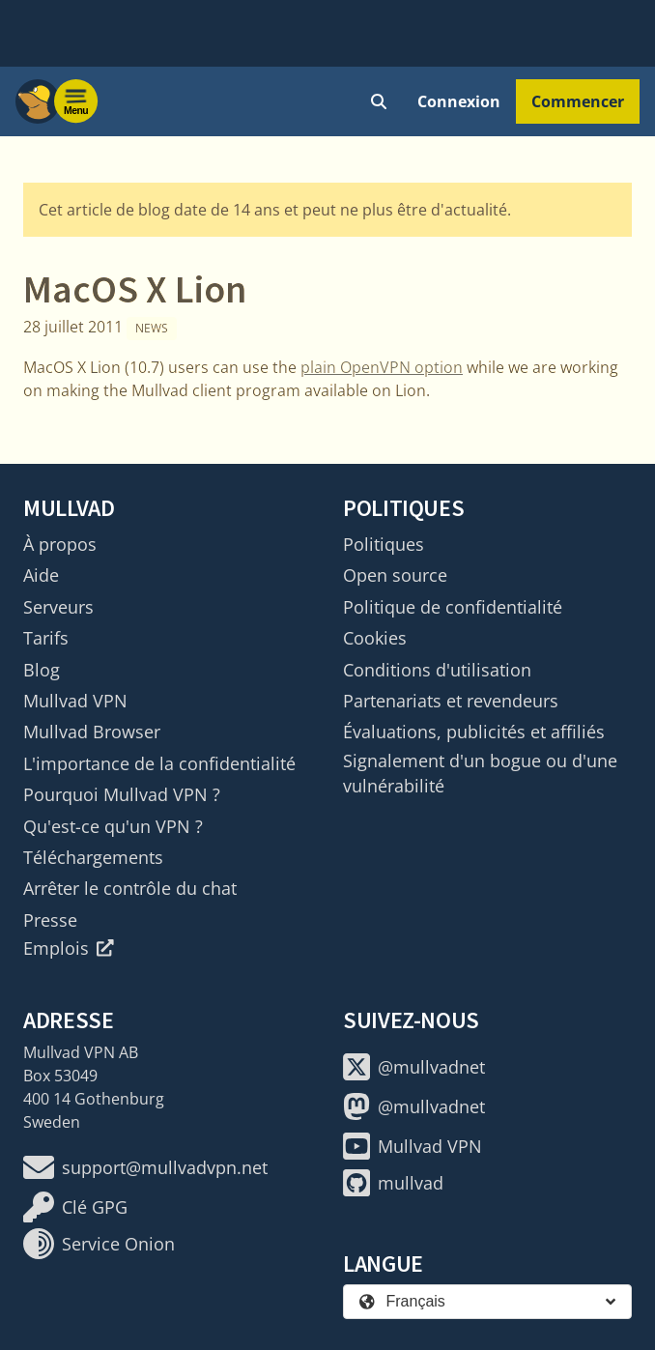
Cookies (375, 637)
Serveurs (58, 606)
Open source (395, 575)
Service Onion (99, 1243)
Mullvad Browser (91, 731)
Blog (41, 669)
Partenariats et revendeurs (450, 700)
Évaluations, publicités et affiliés (474, 731)
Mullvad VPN (75, 700)
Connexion (458, 101)
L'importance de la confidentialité (159, 763)
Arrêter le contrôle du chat (130, 888)
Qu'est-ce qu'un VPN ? (113, 826)
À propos (60, 544)
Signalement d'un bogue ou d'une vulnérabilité (480, 773)
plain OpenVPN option (381, 367)
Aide (41, 575)
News (151, 328)
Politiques (383, 544)
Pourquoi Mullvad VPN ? (121, 794)
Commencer (577, 101)
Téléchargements (93, 857)
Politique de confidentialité (452, 606)
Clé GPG (75, 1207)
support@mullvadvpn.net (145, 1167)
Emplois (68, 948)
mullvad (393, 1182)
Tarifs (46, 637)
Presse (50, 920)
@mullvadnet (414, 1066)
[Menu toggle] (76, 101)
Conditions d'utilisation (437, 669)
